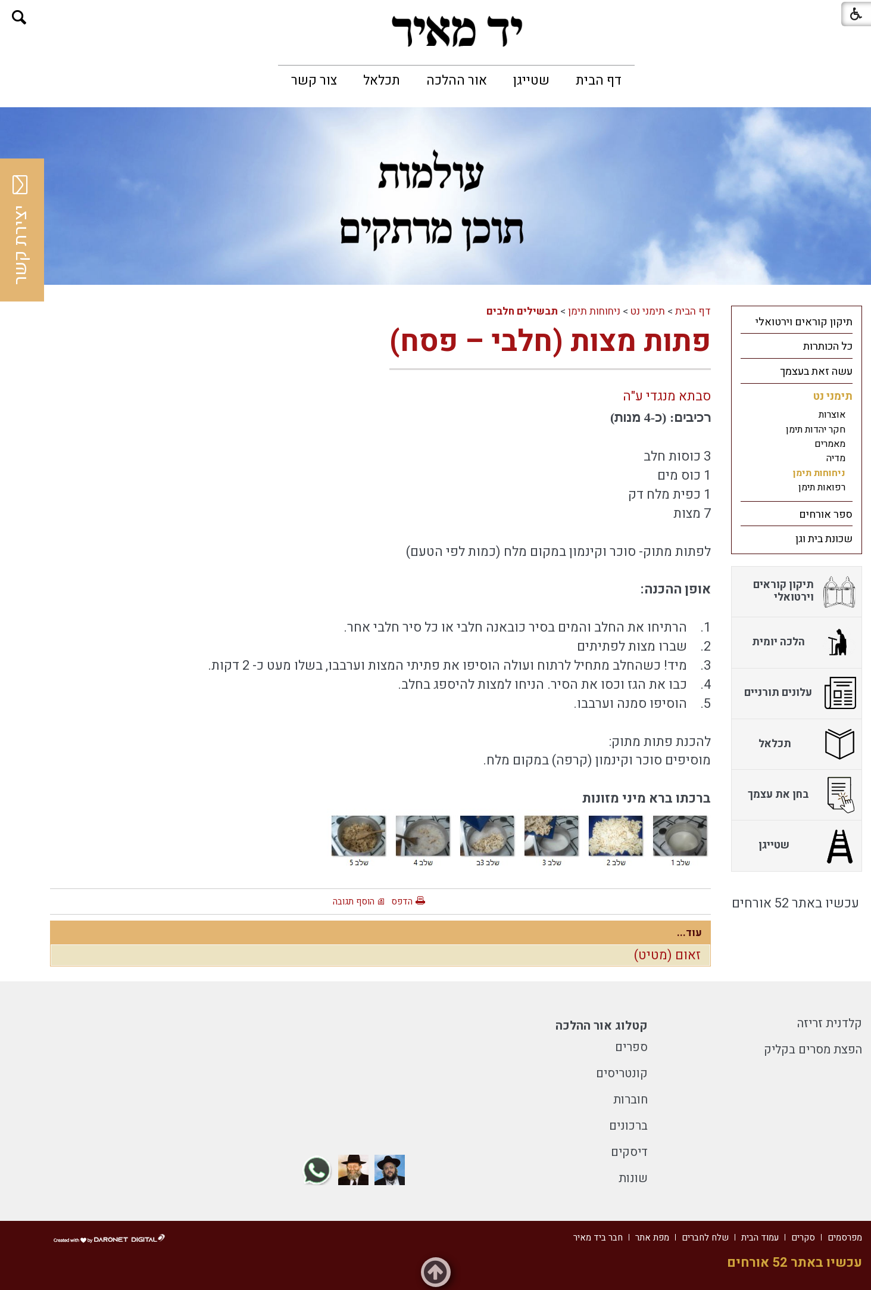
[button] (19, 17)
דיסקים (629, 1152)
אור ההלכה (456, 80)
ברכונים (628, 1125)
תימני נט (647, 311)
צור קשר (314, 80)
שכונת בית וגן (824, 539)
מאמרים (829, 444)
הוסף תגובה (353, 901)
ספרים (631, 1047)
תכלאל (381, 80)
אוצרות (832, 415)
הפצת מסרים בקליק (813, 1049)
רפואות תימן (821, 487)
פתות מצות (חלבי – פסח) (550, 341)
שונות (633, 1178)
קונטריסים (622, 1073)
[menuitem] (599, 80)
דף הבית (599, 80)
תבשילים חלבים (522, 311)
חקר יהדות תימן (815, 429)
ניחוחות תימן (594, 311)
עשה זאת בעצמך (816, 371)
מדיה (835, 458)
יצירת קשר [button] (21, 230)
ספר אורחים (826, 514)
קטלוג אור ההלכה (601, 1025)
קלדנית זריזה (829, 1023)
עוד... (689, 932)
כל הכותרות (828, 346)
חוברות (630, 1099)
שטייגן (531, 80)
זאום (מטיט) (667, 955)
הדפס (402, 901)
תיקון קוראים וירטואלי (804, 322)
